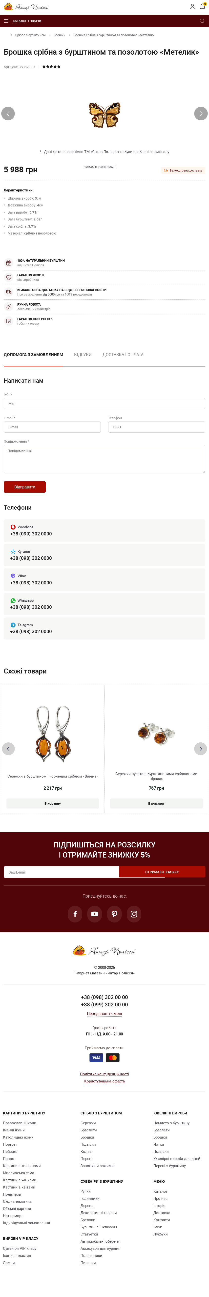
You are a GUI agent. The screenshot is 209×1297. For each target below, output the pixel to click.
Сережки (88, 1130)
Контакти (161, 1227)
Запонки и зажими (97, 1173)
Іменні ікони (14, 1137)
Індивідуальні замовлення (26, 1230)
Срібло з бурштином (30, 35)
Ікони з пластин (17, 1263)
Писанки (88, 1270)
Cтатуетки (89, 1241)
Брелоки (88, 1227)
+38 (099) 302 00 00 (104, 1012)
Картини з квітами (19, 1194)
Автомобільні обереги (100, 1249)
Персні (86, 1166)
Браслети (89, 1137)
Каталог (160, 1199)
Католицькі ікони (18, 1144)
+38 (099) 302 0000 (31, 539)
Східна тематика (17, 1209)
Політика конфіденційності (104, 1081)
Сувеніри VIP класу (19, 1256)
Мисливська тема (18, 1180)
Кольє (86, 1159)
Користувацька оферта (104, 1088)
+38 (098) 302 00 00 (104, 1005)
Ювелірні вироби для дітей (176, 1166)
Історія (159, 1213)
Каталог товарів (22, 21)
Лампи (9, 1270)
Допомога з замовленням (33, 354)
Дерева (87, 1213)
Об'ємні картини (17, 1216)
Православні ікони (19, 1130)
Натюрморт (13, 1223)
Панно (8, 1166)
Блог (157, 1234)
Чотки (158, 1152)
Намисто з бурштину (171, 1130)
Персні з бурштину (169, 1173)
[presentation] (8, 113)
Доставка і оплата (123, 354)
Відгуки (83, 354)
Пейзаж (10, 1159)
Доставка (161, 1220)
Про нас (160, 1206)
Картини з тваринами (22, 1173)
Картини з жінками (19, 1187)
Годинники (90, 1206)
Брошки (59, 35)
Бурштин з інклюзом (99, 1234)
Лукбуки (160, 1241)
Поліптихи (12, 1202)
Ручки (86, 1199)
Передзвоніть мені (104, 1021)
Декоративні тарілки (99, 1220)
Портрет (10, 1152)
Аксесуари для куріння (100, 1256)
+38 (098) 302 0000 (31, 564)
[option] (83, 358)
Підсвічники (91, 1263)
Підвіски (88, 1152)
